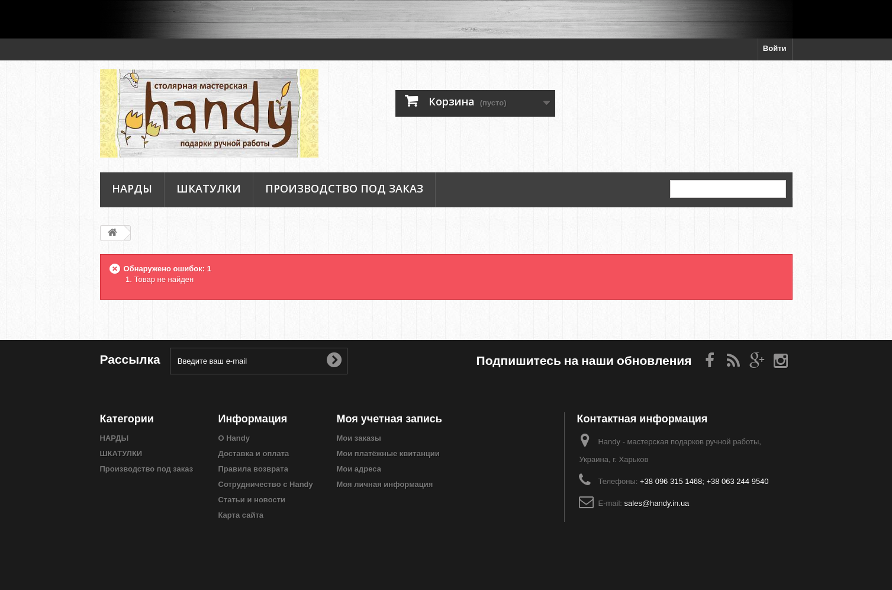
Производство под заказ (344, 189)
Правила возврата (253, 468)
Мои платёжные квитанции (388, 453)
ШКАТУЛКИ (208, 189)
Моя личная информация (385, 484)
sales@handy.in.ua (657, 503)
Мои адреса (359, 468)
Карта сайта (241, 515)
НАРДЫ (132, 189)
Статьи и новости (252, 499)
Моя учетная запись (389, 418)
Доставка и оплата (253, 453)
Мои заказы (359, 438)
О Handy (234, 438)
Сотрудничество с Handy (265, 484)
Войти (775, 48)
